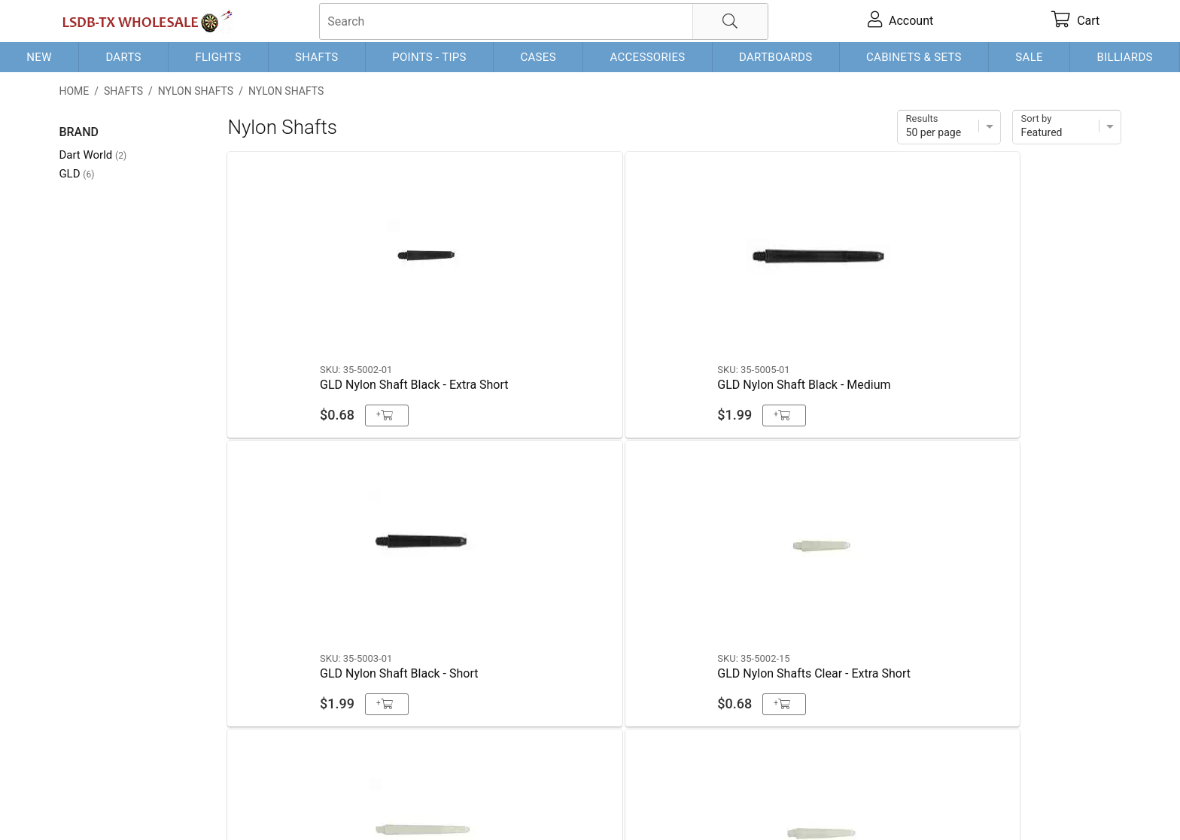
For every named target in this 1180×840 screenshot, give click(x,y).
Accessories (647, 57)
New (38, 57)
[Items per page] (949, 127)
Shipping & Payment (179, 804)
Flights (218, 57)
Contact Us (88, 804)
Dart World (92, 155)
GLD (76, 173)
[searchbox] (543, 21)
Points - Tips (429, 57)
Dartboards (775, 57)
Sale (1029, 57)
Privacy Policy (277, 804)
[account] (901, 21)
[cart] (1075, 21)
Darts (123, 57)
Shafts (317, 57)
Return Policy (357, 804)
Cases (537, 57)
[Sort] (1066, 127)
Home (74, 91)
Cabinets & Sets (914, 57)
